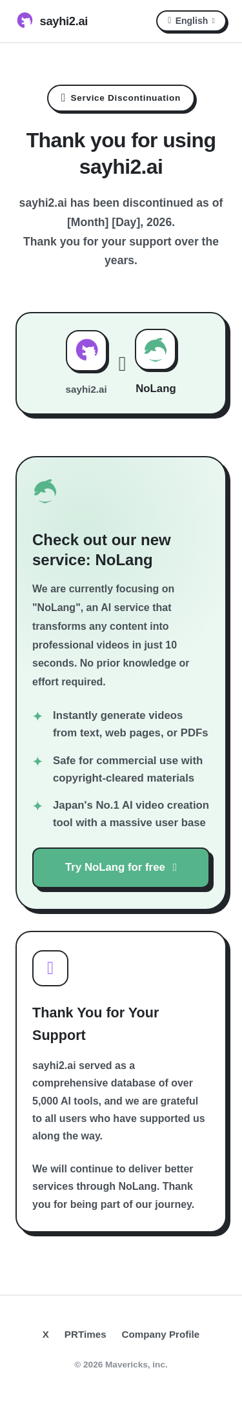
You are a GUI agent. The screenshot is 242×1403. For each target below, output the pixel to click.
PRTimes (85, 1334)
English (191, 21)
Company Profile (161, 1334)
